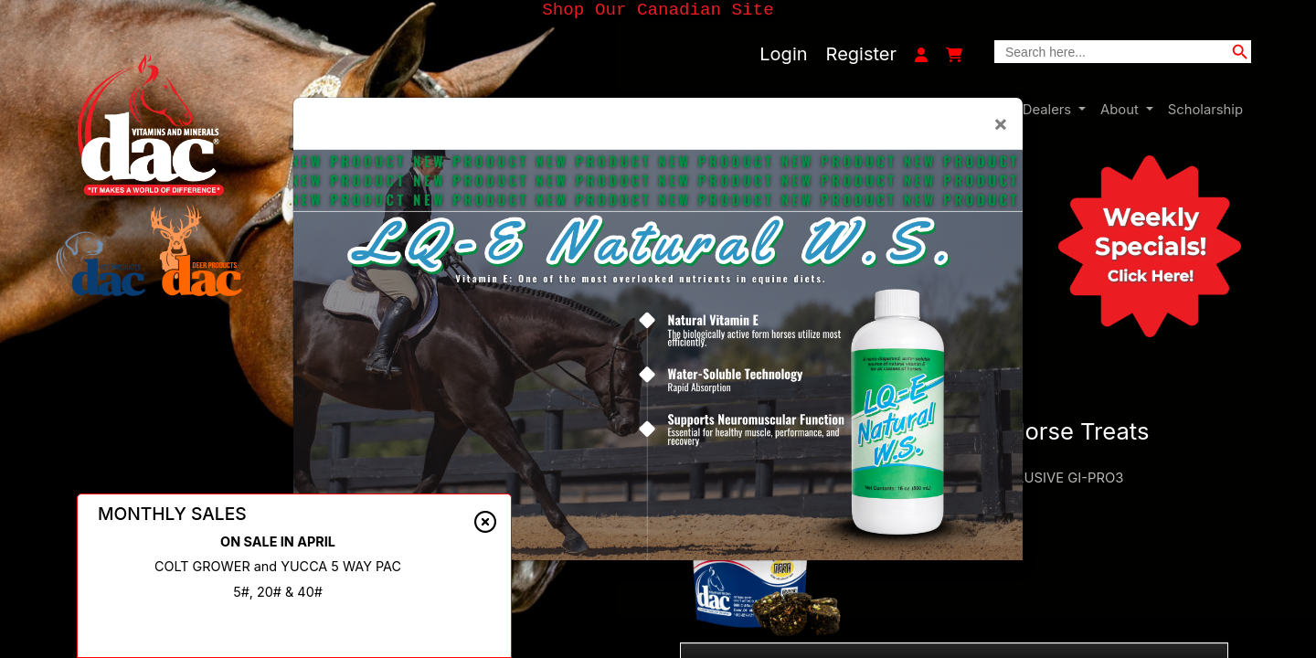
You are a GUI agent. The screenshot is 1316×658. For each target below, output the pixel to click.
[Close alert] (485, 522)
